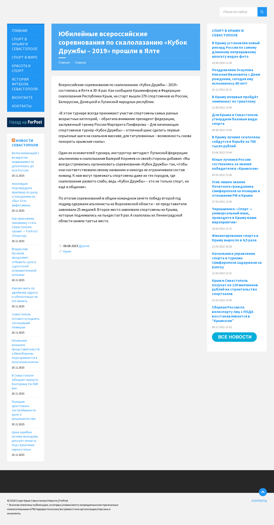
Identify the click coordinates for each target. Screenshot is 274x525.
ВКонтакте (22, 97)
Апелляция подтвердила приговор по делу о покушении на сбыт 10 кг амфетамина (25, 194)
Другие (84, 246)
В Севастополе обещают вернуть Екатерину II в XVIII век (25, 381)
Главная (64, 62)
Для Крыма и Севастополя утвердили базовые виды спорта (235, 119)
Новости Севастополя (25, 142)
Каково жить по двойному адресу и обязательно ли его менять (25, 294)
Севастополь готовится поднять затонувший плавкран (26, 320)
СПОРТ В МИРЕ (25, 57)
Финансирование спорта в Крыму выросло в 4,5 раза (235, 237)
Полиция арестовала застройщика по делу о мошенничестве (24, 410)
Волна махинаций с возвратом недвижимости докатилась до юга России (25, 161)
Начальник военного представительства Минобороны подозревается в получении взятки (26, 351)
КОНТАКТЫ (22, 106)
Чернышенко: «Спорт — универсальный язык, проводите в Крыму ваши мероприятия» (234, 216)
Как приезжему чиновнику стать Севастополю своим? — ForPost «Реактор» (25, 227)
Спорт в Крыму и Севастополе (228, 32)
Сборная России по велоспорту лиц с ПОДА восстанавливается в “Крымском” (232, 314)
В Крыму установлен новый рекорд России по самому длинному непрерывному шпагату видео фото (236, 50)
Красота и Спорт (21, 68)
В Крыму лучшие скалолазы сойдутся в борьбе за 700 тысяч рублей (236, 141)
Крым (67, 251)
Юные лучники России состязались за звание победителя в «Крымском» (235, 164)
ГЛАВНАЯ (19, 30)
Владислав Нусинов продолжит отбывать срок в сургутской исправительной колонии (24, 262)
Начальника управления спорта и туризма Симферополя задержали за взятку (237, 260)
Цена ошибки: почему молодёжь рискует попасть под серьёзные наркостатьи (25, 440)
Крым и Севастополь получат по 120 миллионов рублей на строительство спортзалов (235, 287)
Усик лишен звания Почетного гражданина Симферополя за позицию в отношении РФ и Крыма (236, 189)
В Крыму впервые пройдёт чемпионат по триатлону (235, 99)
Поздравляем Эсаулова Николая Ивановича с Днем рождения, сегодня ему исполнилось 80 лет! (236, 77)
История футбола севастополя (25, 84)
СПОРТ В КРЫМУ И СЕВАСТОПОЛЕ (25, 44)
